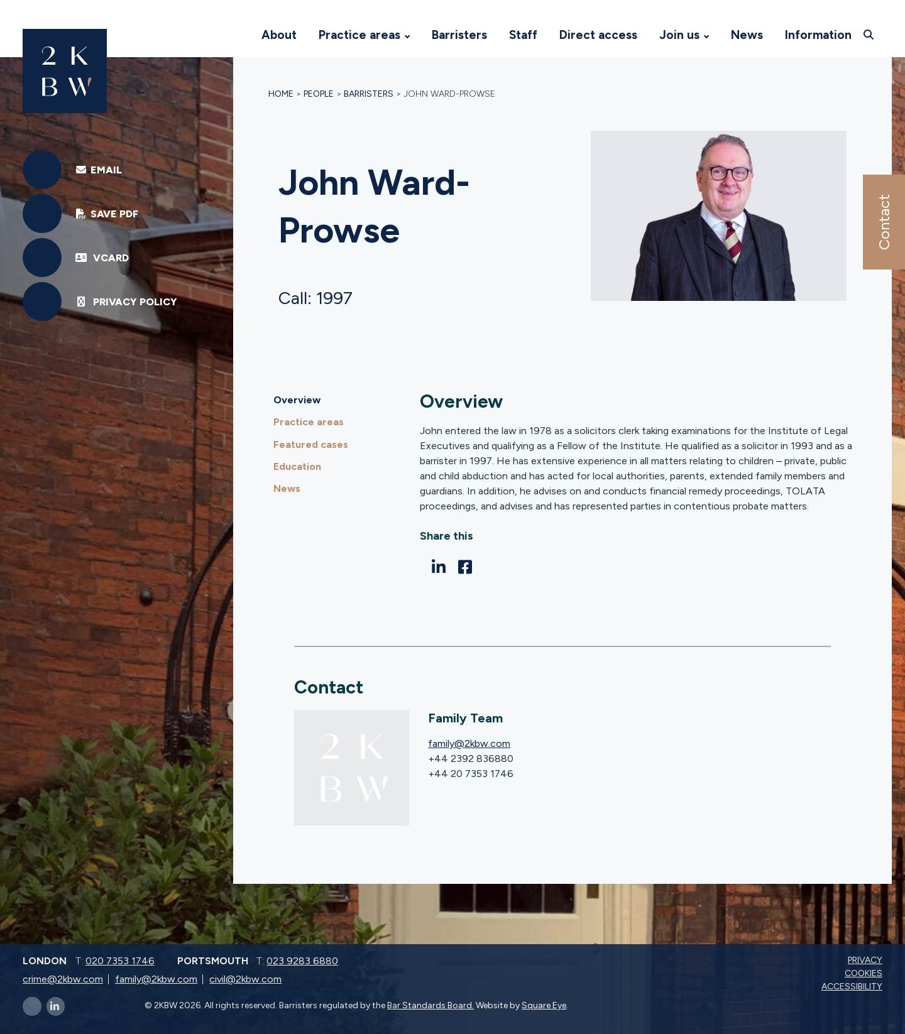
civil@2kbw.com (245, 979)
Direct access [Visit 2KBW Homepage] (598, 35)
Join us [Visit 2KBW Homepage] (679, 35)
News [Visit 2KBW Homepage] (747, 35)
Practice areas (308, 422)
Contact (883, 222)
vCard (102, 258)
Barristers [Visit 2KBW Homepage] (459, 35)
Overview (297, 400)
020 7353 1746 (120, 961)
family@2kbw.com (469, 743)
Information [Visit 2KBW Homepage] (818, 35)
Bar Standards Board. (430, 1005)
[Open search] (870, 34)
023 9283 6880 (302, 961)
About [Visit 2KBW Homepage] (279, 35)
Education (297, 466)
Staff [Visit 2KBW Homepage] (523, 35)
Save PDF (106, 214)
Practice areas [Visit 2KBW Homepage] (359, 35)
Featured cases (310, 444)
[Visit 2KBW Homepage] (238, 35)
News (286, 488)
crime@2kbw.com (63, 979)
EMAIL (98, 170)
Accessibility (853, 986)
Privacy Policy (126, 302)
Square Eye (544, 1005)
